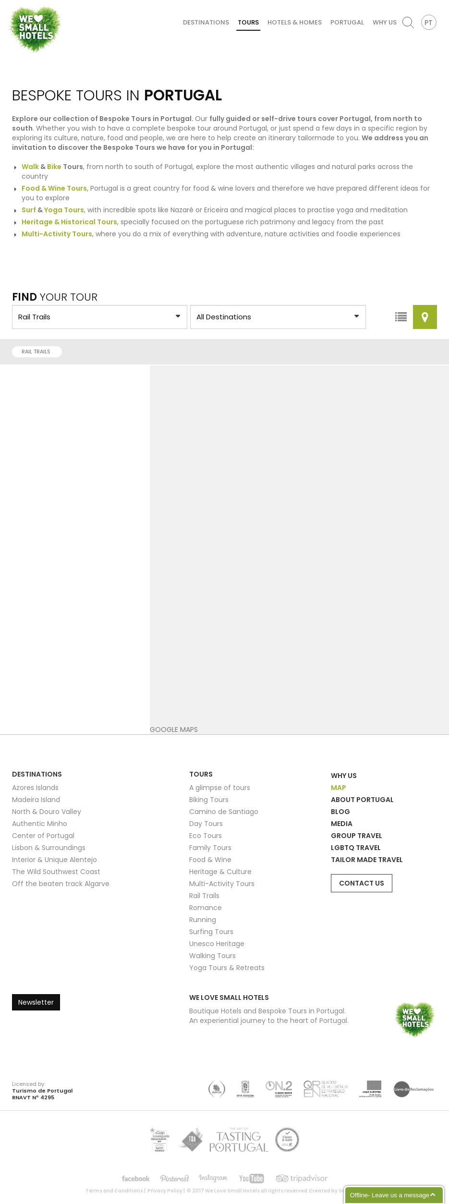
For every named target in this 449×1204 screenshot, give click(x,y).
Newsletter (36, 1002)
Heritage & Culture (220, 871)
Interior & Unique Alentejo (54, 859)
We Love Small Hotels (10, 4)
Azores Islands (35, 787)
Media (341, 823)
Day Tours (206, 823)
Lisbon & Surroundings (48, 847)
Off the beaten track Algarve (60, 883)
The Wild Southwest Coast (56, 871)
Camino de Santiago (223, 811)
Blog (340, 811)
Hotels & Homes (294, 22)
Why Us (385, 22)
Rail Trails (39, 351)
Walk (30, 166)
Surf (29, 210)
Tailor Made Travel (367, 859)
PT (429, 22)
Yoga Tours (64, 210)
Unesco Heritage (216, 944)
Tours (248, 22)
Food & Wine (210, 859)
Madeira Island (36, 799)
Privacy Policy (164, 1190)
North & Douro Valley (46, 811)
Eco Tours (205, 835)
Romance (205, 907)
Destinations (206, 22)
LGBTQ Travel (356, 847)
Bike (54, 166)
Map (338, 787)
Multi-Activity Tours (222, 883)
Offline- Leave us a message (389, 1195)
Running (202, 919)
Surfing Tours (211, 931)
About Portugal (362, 799)
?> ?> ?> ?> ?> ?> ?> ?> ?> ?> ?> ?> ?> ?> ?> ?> (99, 317)
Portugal (347, 22)
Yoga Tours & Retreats (227, 968)
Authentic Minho (39, 823)
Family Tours (210, 847)
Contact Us (361, 883)
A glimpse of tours (219, 787)
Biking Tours (209, 799)
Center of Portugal (43, 835)
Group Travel (356, 835)
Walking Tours (212, 956)
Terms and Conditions (114, 1190)
